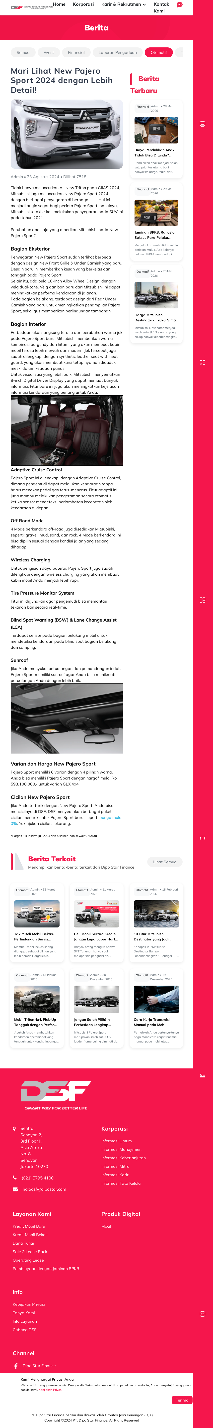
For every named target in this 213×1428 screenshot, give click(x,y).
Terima (182, 1400)
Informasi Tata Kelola (121, 1183)
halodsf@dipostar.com (44, 1189)
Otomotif (159, 52)
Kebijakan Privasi (50, 1390)
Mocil (106, 1226)
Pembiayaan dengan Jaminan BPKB (46, 1268)
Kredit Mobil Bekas (30, 1234)
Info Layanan (25, 1321)
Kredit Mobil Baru (29, 1226)
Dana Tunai (23, 1243)
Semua (23, 52)
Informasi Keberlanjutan (123, 1157)
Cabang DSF (24, 1329)
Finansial (76, 52)
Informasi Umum (116, 1140)
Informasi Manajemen (121, 1149)
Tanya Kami (24, 1312)
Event (49, 52)
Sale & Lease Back (30, 1251)
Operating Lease (28, 1260)
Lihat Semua (165, 861)
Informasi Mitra (115, 1166)
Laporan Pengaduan (118, 52)
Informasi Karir (115, 1174)
